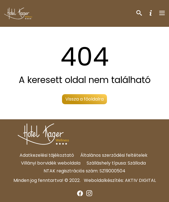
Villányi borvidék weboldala (50, 163)
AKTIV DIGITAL (140, 180)
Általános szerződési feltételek (113, 155)
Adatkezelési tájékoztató (47, 155)
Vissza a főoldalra (84, 99)
